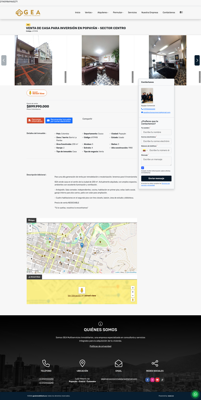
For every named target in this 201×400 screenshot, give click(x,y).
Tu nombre (145, 128)
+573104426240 (46, 379)
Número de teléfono (149, 146)
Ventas (88, 12)
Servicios (132, 12)
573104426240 (149, 109)
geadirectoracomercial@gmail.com (156, 112)
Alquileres (102, 12)
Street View (37, 93)
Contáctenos (169, 12)
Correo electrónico (149, 137)
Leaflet (117, 272)
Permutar (117, 12)
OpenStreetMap (131, 272)
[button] (94, 82)
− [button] (30, 230)
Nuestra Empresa (150, 12)
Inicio (77, 12)
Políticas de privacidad (100, 346)
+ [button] (30, 226)
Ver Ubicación (74, 295)
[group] (33, 60)
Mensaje (144, 155)
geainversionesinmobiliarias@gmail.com (119, 379)
